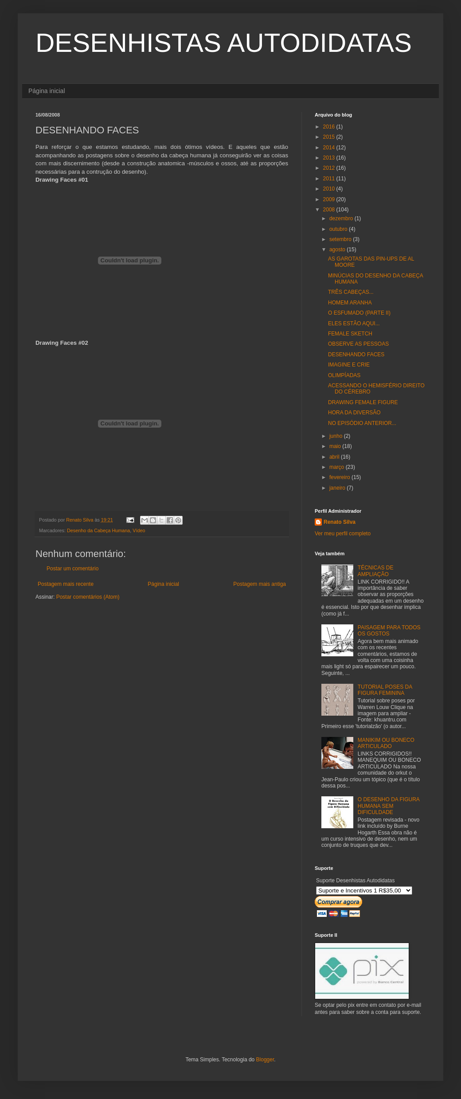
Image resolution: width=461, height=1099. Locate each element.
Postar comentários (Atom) (88, 597)
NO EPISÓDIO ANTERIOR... (362, 423)
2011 (329, 178)
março (337, 467)
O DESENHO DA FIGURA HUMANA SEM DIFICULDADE (388, 805)
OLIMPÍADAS (344, 375)
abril (335, 457)
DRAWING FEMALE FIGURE (363, 402)
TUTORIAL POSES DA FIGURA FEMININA (385, 690)
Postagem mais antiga (259, 584)
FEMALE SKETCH (350, 334)
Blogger (265, 1059)
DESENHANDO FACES (356, 354)
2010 (329, 189)
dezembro (342, 218)
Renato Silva (340, 522)
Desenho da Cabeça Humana (98, 530)
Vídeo (139, 530)
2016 (329, 127)
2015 (329, 137)
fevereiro (340, 477)
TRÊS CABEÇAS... (351, 292)
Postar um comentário (72, 568)
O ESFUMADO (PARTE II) (359, 313)
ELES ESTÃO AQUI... (354, 323)
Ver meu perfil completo (343, 533)
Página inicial (46, 90)
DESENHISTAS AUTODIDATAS (223, 43)
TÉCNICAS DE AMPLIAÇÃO (376, 571)
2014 (329, 147)
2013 (329, 158)
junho (336, 436)
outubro (339, 229)
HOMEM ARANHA (350, 303)
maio (335, 446)
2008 (329, 210)
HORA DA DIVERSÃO (354, 412)
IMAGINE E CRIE (349, 365)
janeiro (338, 488)
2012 (329, 168)
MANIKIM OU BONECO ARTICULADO (386, 743)
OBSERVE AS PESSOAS (358, 344)
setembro (341, 239)
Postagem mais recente (66, 584)
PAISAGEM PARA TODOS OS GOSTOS (389, 630)
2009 (329, 199)
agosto (338, 249)
